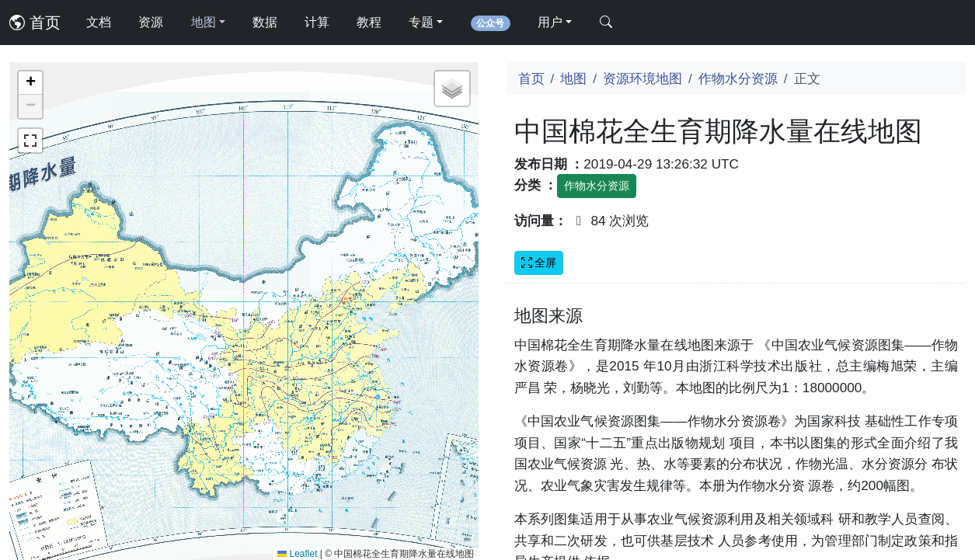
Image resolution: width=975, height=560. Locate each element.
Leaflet (297, 553)
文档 (98, 22)
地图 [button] (203, 22)
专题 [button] (421, 22)
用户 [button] (550, 22)
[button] (30, 83)
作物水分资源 (738, 78)
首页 (35, 22)
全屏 (539, 262)
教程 (369, 22)
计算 (317, 22)
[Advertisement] (736, 412)
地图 (573, 78)
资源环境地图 (642, 78)
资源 (150, 22)
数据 (264, 22)
